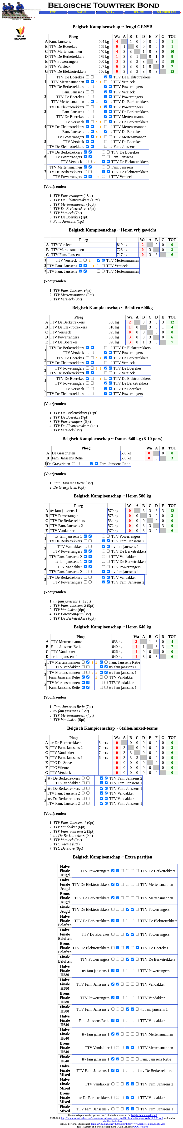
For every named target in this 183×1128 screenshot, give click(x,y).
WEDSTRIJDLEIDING (166, 12)
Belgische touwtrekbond (144, 1115)
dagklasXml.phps (112, 1120)
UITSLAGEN (138, 12)
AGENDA (110, 12)
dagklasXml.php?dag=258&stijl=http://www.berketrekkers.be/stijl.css (128, 1123)
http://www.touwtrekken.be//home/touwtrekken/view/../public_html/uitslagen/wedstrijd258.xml (112, 1118)
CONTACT (81, 12)
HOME (53, 12)
